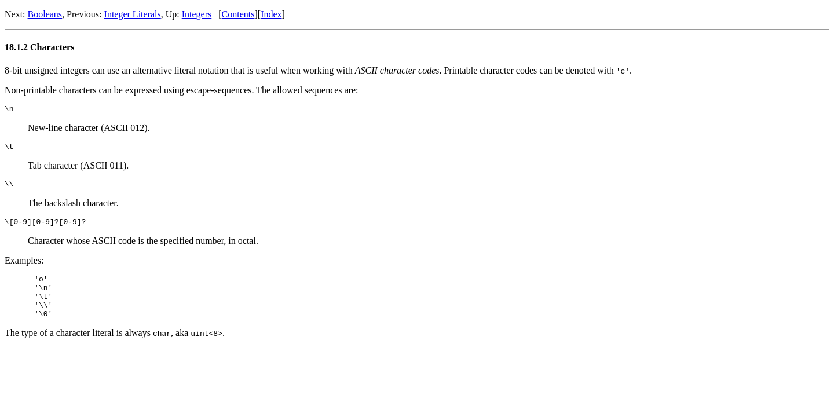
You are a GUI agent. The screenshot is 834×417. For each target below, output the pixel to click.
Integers (197, 14)
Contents (238, 14)
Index (271, 14)
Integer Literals (132, 14)
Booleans (45, 14)
